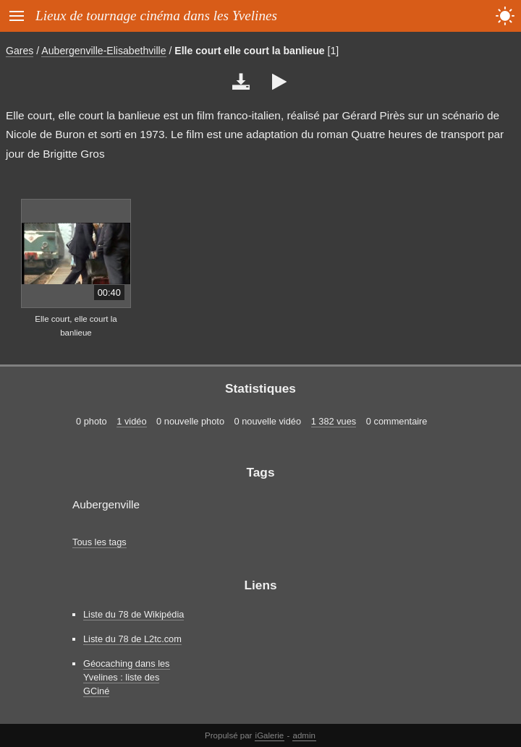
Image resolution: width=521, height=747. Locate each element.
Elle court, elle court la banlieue (76, 326)
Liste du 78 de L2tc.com (132, 638)
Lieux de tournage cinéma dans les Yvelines (156, 15)
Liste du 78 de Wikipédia (133, 614)
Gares (19, 50)
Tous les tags (99, 542)
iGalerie (269, 735)
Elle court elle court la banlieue (249, 50)
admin (304, 735)
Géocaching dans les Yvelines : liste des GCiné (126, 677)
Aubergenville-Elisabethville (103, 50)
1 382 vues (334, 421)
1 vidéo (131, 421)
